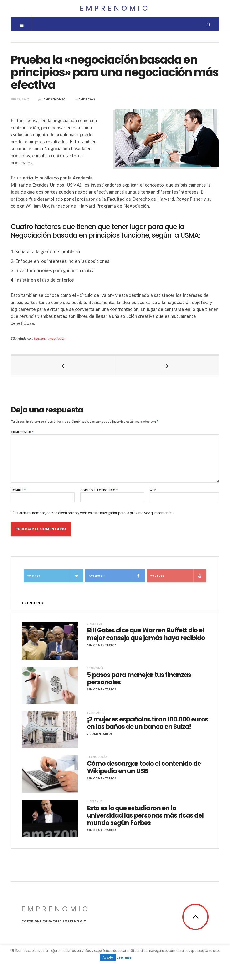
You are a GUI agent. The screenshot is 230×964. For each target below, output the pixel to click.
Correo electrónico (99, 490)
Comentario (22, 432)
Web (153, 490)
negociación (56, 338)
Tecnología (97, 756)
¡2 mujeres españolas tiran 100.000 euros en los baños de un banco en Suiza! (147, 723)
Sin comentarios (102, 644)
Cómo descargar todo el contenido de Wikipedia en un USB (144, 767)
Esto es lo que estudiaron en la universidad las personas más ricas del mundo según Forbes (145, 816)
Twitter (55, 575)
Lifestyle (94, 623)
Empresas (87, 99)
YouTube (178, 575)
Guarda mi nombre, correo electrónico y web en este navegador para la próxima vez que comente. (93, 512)
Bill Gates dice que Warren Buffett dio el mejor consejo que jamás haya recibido (146, 634)
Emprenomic (115, 8)
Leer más (124, 957)
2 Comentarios (100, 733)
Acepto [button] (108, 957)
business (40, 338)
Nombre (18, 490)
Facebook (117, 575)
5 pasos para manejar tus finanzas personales (139, 678)
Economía (95, 668)
